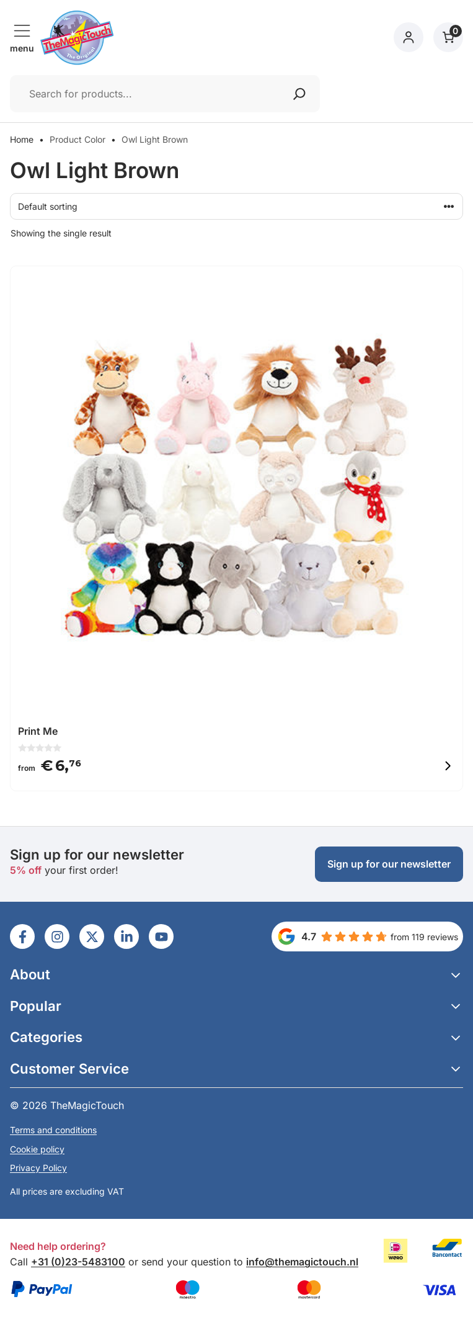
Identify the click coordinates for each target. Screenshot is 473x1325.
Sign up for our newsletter (389, 864)
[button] (236, 974)
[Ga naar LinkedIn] (22, 936)
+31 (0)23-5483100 (78, 1261)
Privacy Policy (38, 1167)
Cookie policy (37, 1149)
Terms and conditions (53, 1130)
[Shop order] (236, 206)
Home (21, 139)
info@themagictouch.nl (302, 1261)
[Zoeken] (299, 93)
